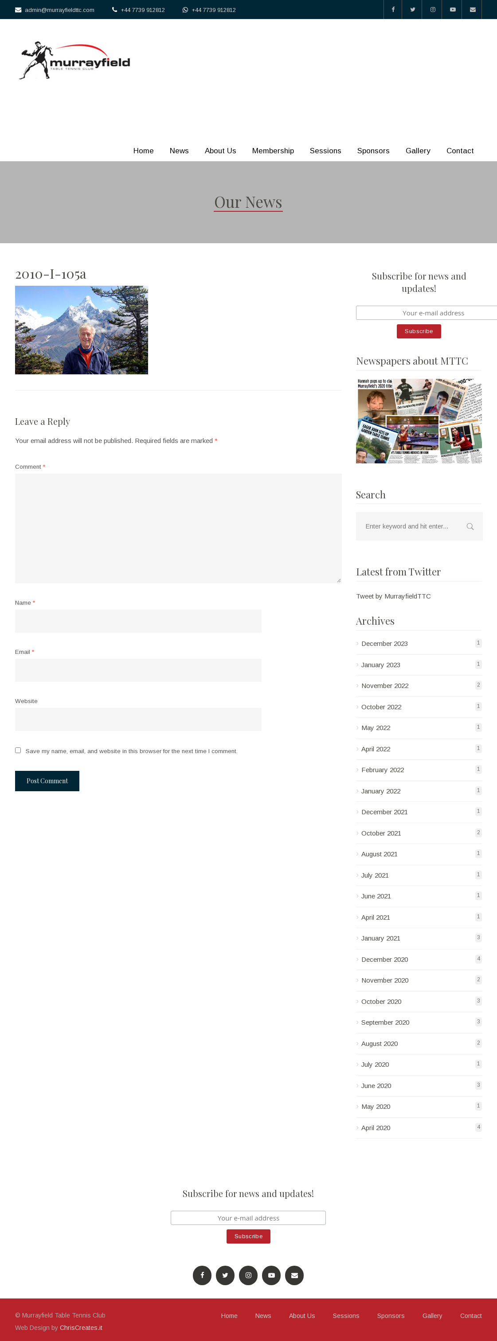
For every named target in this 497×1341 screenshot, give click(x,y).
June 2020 (376, 1085)
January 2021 (380, 938)
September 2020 (385, 1022)
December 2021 (384, 812)
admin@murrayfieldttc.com (59, 10)
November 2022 (384, 685)
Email (24, 652)
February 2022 (382, 770)
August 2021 (379, 854)
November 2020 (384, 980)
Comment (30, 466)
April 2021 (375, 917)
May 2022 (375, 727)
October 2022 (381, 707)
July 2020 (375, 1064)
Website (26, 701)
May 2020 (375, 1106)
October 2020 (381, 1001)
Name (25, 602)
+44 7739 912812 (143, 10)
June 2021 (376, 896)
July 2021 (375, 875)
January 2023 (380, 665)
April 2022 (375, 749)
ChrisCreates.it (81, 1327)
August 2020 (379, 1043)
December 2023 (384, 643)
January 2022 (380, 791)
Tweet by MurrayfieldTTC (393, 596)
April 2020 (375, 1127)
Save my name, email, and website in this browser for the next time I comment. (132, 751)
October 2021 (381, 833)
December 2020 (384, 959)
